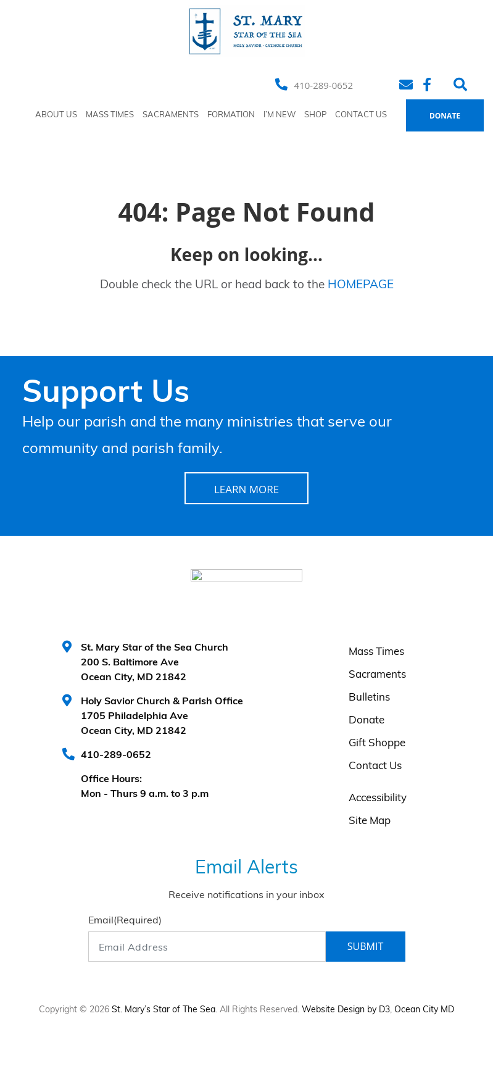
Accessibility (378, 798)
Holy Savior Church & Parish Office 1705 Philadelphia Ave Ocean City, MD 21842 (162, 716)
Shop (315, 115)
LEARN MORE (246, 489)
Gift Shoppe (377, 743)
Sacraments (171, 115)
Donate (444, 115)
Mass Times (110, 115)
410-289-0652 (323, 85)
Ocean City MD (424, 1010)
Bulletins (369, 698)
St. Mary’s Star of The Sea (163, 1010)
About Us (56, 115)
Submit (365, 946)
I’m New (279, 115)
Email (125, 921)
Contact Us (361, 115)
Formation (231, 115)
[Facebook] (429, 84)
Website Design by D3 (346, 1010)
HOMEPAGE (361, 285)
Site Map (370, 821)
